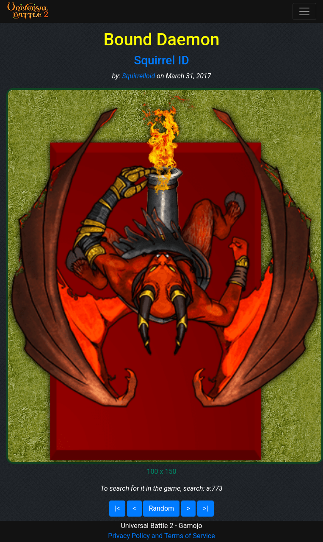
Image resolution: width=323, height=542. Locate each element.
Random (161, 508)
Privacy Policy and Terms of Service (161, 536)
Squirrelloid (138, 76)
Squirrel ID (161, 60)
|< (117, 508)
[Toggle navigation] (304, 11)
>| (205, 508)
